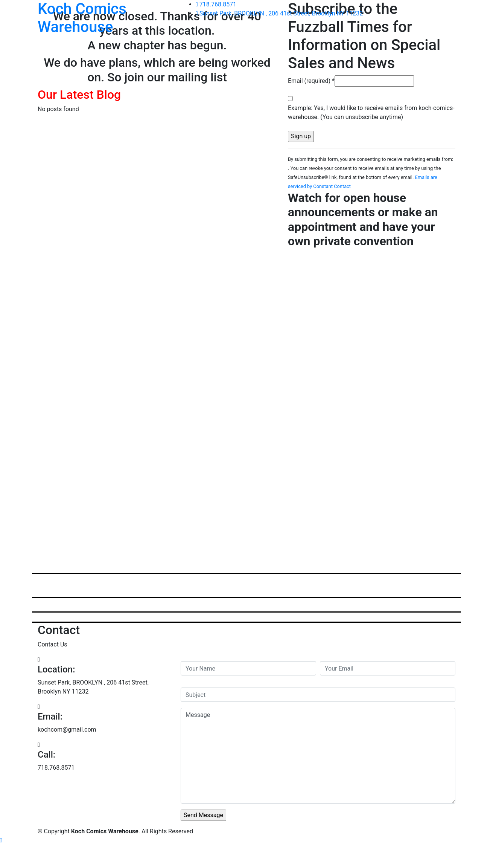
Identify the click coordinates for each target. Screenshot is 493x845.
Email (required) (311, 80)
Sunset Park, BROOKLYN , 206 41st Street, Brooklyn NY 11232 (279, 13)
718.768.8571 (216, 4)
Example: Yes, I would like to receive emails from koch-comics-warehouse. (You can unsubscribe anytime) (371, 112)
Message (318, 756)
